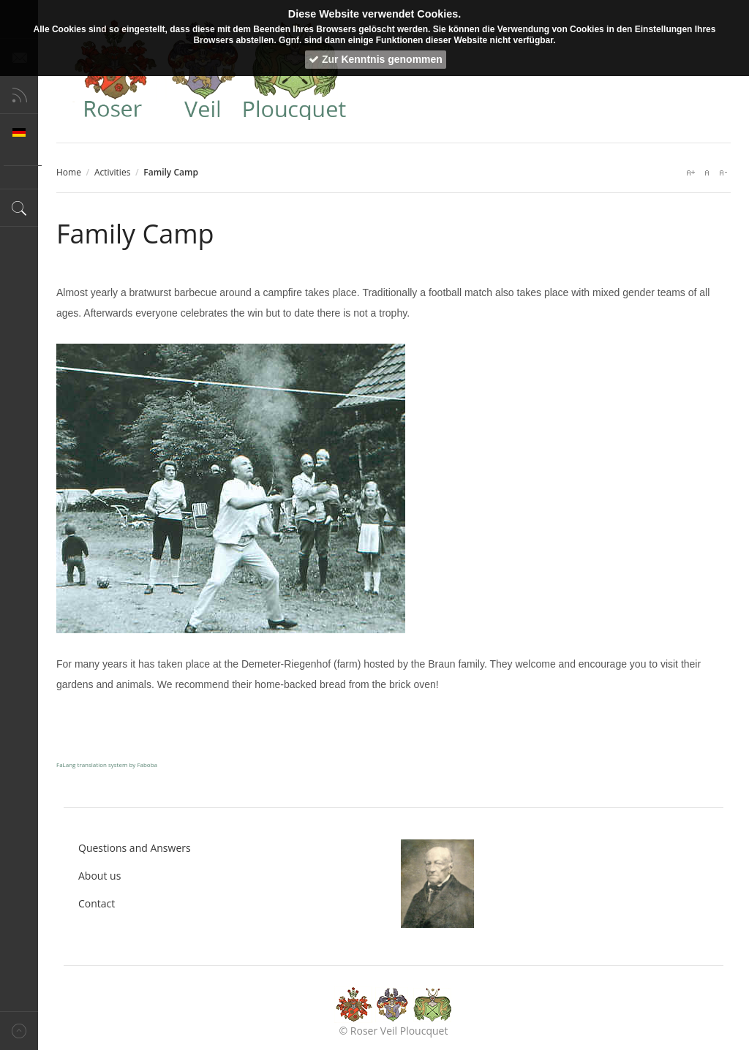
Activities (112, 172)
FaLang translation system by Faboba (106, 764)
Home (68, 172)
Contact (96, 903)
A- (723, 172)
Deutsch (19, 132)
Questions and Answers (134, 848)
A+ (690, 172)
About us (99, 876)
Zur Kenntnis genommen (376, 59)
